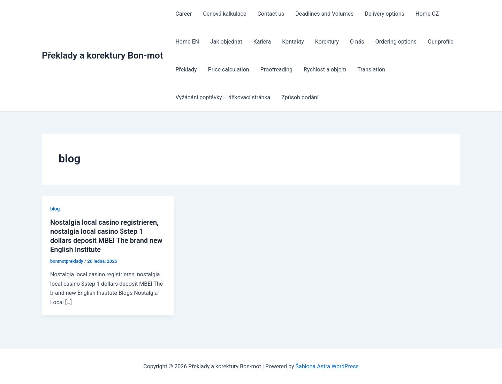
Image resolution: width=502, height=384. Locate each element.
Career (183, 13)
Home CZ (427, 13)
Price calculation (228, 69)
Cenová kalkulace (224, 13)
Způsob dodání (299, 97)
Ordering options (396, 41)
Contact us (270, 13)
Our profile (441, 41)
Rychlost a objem (325, 69)
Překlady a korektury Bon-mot (102, 55)
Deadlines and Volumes (324, 13)
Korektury (327, 41)
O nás (357, 41)
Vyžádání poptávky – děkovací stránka (222, 97)
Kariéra (262, 41)
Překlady (186, 69)
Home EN (187, 41)
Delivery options (384, 13)
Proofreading (276, 69)
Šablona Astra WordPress (327, 366)
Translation (371, 69)
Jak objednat (226, 41)
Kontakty (293, 41)
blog (55, 209)
